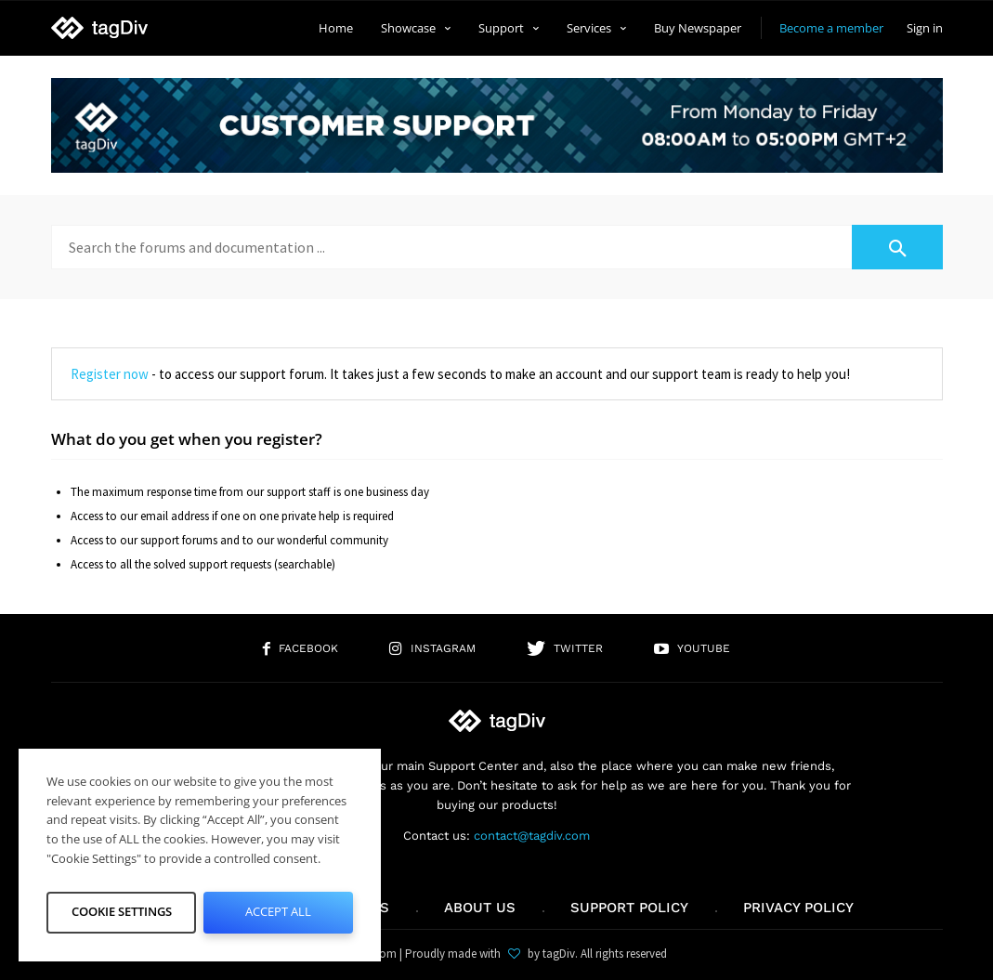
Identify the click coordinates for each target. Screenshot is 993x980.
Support (508, 28)
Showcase (416, 28)
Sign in (925, 28)
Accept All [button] (278, 911)
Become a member (831, 28)
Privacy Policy (798, 907)
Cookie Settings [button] (122, 911)
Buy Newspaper (697, 28)
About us (480, 907)
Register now (110, 374)
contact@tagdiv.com (532, 836)
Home (336, 28)
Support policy (629, 907)
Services (596, 28)
